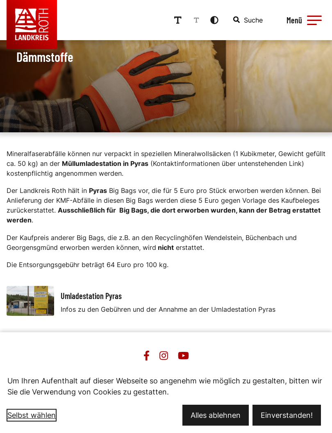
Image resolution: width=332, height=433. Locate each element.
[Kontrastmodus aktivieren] (214, 20)
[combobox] (248, 20)
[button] (314, 20)
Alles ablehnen (216, 415)
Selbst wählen (31, 415)
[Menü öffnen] (303, 20)
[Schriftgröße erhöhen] (178, 20)
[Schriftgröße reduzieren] (196, 20)
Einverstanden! (287, 415)
